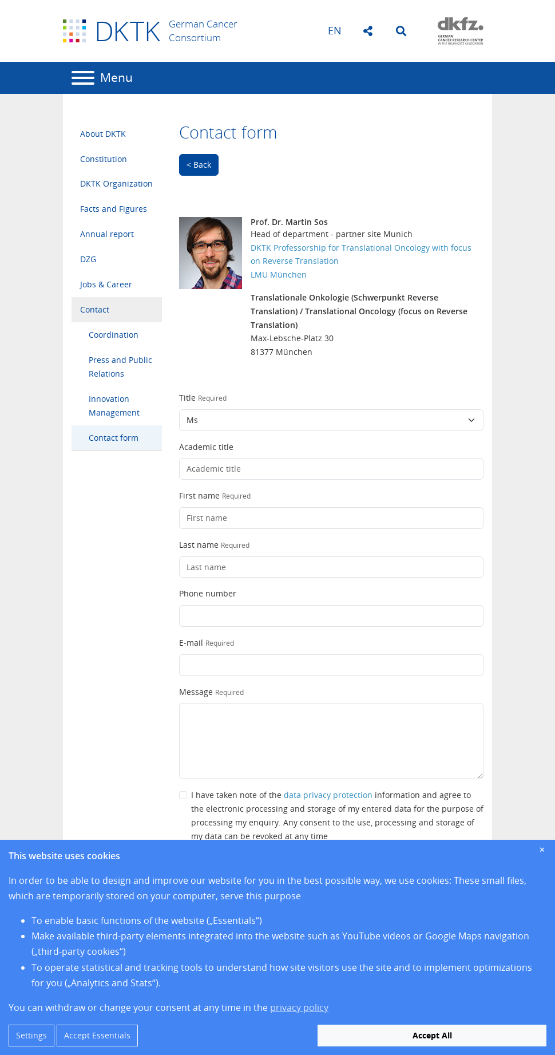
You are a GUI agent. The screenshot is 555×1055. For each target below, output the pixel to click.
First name (199, 495)
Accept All (432, 1035)
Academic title (206, 446)
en (335, 30)
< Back (199, 164)
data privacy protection (328, 794)
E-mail (191, 642)
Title (187, 397)
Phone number (207, 593)
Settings (31, 1035)
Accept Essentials (97, 1035)
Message (196, 691)
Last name (199, 544)
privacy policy (299, 1007)
